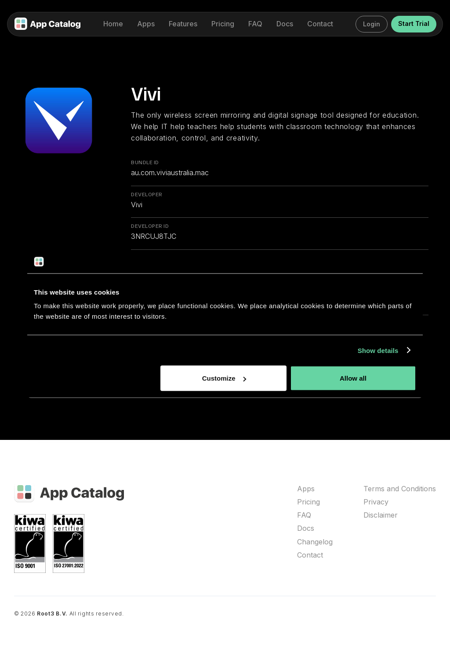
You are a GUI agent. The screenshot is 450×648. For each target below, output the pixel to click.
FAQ (304, 515)
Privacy (375, 502)
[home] (47, 24)
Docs (305, 528)
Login (371, 24)
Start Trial (413, 23)
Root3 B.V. (52, 613)
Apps (306, 489)
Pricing (308, 502)
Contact (310, 555)
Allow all (353, 378)
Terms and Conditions (399, 489)
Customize (224, 378)
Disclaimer (380, 515)
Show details (378, 350)
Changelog (315, 542)
